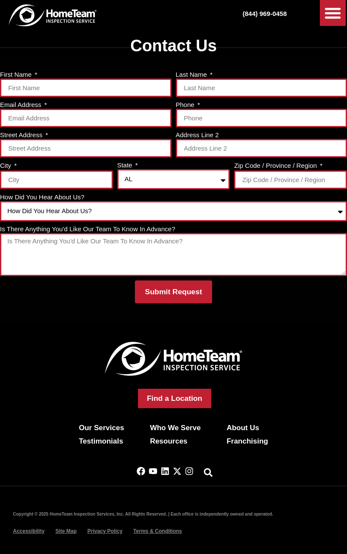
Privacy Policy (105, 531)
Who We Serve (175, 428)
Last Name (192, 74)
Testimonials (101, 441)
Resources (169, 441)
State (125, 165)
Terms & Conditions (157, 531)
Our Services (101, 428)
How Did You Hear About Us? (42, 197)
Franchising (247, 441)
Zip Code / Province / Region (276, 165)
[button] (333, 13)
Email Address (21, 104)
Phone (186, 104)
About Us (243, 428)
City (6, 165)
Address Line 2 (197, 135)
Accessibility (28, 531)
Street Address (22, 135)
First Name (17, 74)
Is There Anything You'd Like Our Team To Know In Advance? (87, 229)
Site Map (65, 531)
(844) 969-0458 (265, 13)
